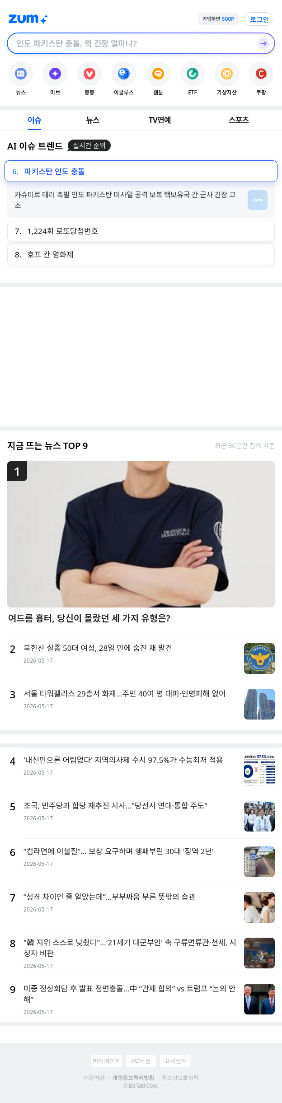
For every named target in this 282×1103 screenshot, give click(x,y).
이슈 (34, 120)
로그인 (259, 19)
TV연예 (160, 120)
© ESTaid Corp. (140, 1086)
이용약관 (94, 1078)
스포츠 (239, 120)
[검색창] (129, 43)
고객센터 (175, 1060)
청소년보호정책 (180, 1078)
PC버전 (141, 1060)
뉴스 (92, 120)
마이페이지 (107, 1060)
